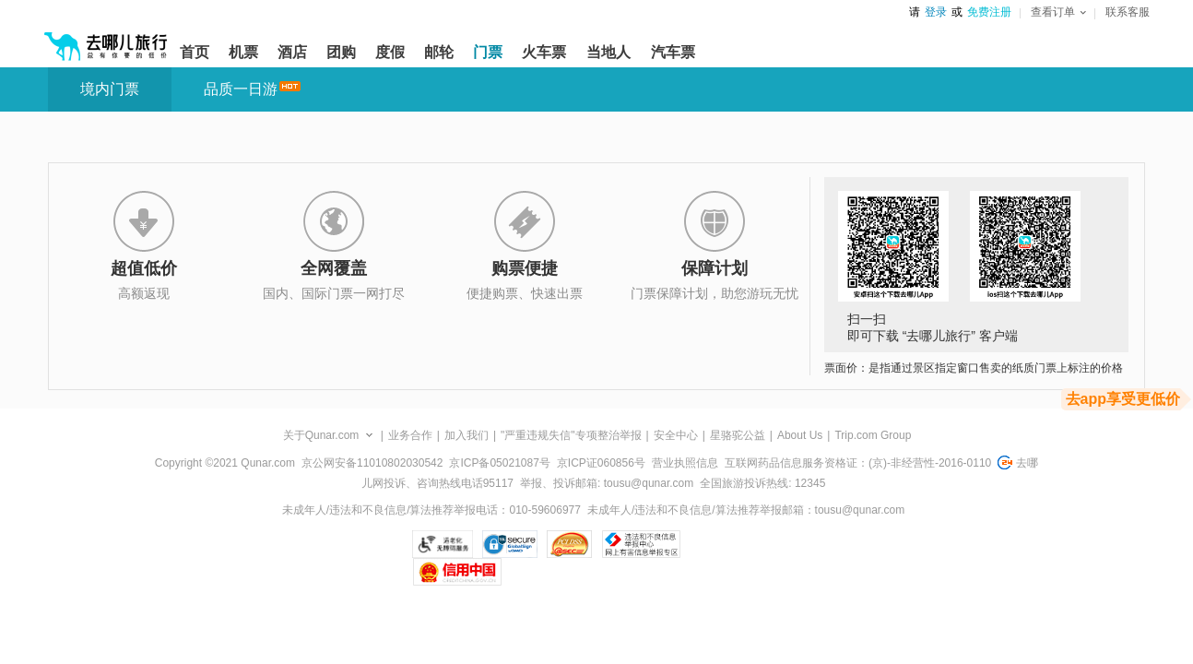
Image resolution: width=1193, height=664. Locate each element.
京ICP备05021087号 (499, 462)
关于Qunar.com (321, 435)
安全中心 (676, 435)
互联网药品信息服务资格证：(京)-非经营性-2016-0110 (858, 462)
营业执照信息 (685, 462)
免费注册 (989, 12)
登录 (936, 12)
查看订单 (1058, 12)
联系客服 (1127, 12)
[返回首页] (106, 39)
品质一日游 (241, 89)
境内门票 (109, 89)
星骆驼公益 (737, 435)
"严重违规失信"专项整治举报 (571, 435)
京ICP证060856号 (601, 462)
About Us (799, 435)
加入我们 (466, 435)
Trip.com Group (872, 435)
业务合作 (410, 435)
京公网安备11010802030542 (372, 462)
